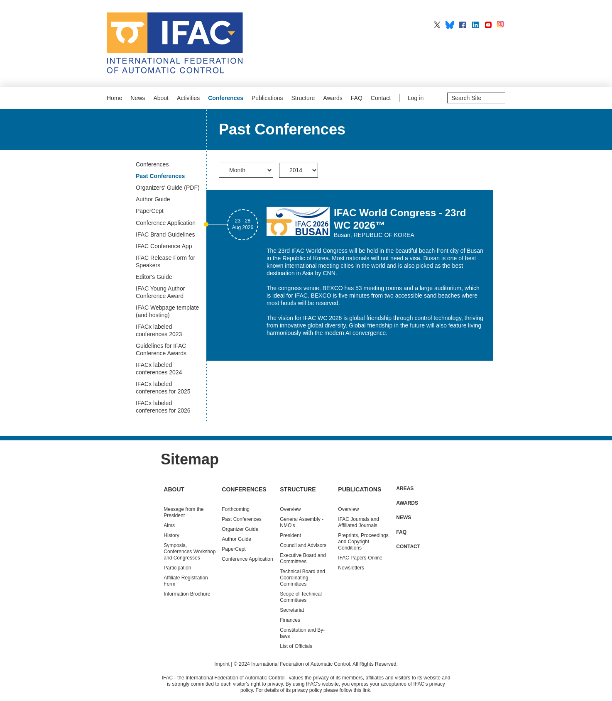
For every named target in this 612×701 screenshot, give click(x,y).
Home (114, 98)
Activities (188, 98)
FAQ (356, 98)
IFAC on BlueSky (450, 25)
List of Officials (296, 646)
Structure (303, 98)
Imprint (222, 664)
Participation (177, 568)
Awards (332, 98)
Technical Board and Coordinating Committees (302, 578)
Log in (416, 98)
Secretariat (292, 610)
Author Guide (236, 539)
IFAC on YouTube (488, 25)
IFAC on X (437, 25)
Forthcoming (236, 509)
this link (362, 690)
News (137, 98)
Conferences (225, 98)
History (171, 535)
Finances (290, 620)
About (161, 98)
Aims (169, 525)
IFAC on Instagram (501, 25)
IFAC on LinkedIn (475, 25)
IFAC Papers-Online (360, 558)
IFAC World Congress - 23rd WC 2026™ (400, 218)
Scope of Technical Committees (301, 597)
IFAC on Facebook (462, 25)
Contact (381, 98)
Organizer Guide (240, 529)
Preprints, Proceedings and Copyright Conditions (363, 541)
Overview (290, 509)
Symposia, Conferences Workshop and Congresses (189, 551)
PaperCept (233, 549)
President (290, 535)
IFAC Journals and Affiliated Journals (358, 522)
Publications (267, 98)
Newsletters (351, 568)
